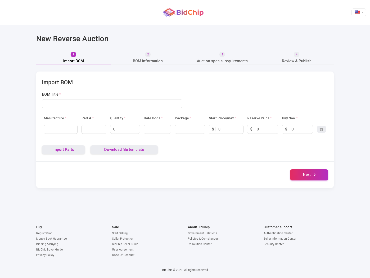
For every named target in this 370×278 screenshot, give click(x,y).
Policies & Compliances (203, 238)
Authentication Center (278, 233)
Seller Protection (123, 238)
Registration (44, 233)
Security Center (274, 244)
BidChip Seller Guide (125, 244)
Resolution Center (200, 244)
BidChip (167, 270)
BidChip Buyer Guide (49, 249)
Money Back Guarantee (51, 238)
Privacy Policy (45, 255)
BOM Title (50, 94)
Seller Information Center (280, 238)
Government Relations (202, 233)
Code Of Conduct (123, 255)
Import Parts (63, 149)
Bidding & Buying (47, 244)
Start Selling (120, 233)
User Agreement (123, 249)
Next (309, 174)
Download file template (124, 149)
